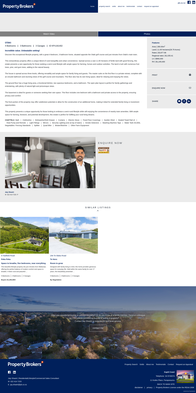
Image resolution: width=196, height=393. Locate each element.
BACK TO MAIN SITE (166, 384)
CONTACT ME (98, 328)
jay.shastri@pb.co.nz (18, 385)
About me (121, 6)
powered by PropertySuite (189, 391)
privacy (149, 387)
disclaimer (139, 387)
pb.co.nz (182, 3)
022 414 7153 (15, 381)
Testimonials (130, 6)
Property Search (104, 6)
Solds (114, 6)
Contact (139, 6)
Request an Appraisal (151, 6)
